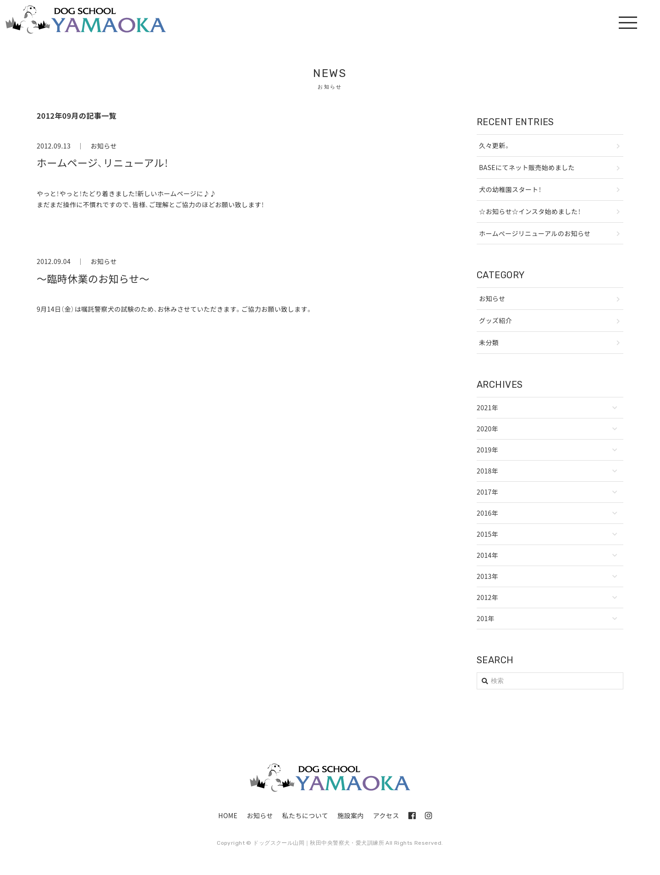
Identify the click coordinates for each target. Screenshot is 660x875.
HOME (227, 815)
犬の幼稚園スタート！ (510, 189)
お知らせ (103, 145)
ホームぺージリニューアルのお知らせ (534, 233)
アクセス (386, 815)
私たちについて (305, 815)
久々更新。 (494, 145)
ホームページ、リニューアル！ (103, 162)
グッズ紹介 (495, 320)
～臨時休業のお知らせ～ (93, 278)
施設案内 (350, 815)
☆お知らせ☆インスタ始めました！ (530, 211)
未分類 (489, 342)
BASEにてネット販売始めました (527, 167)
